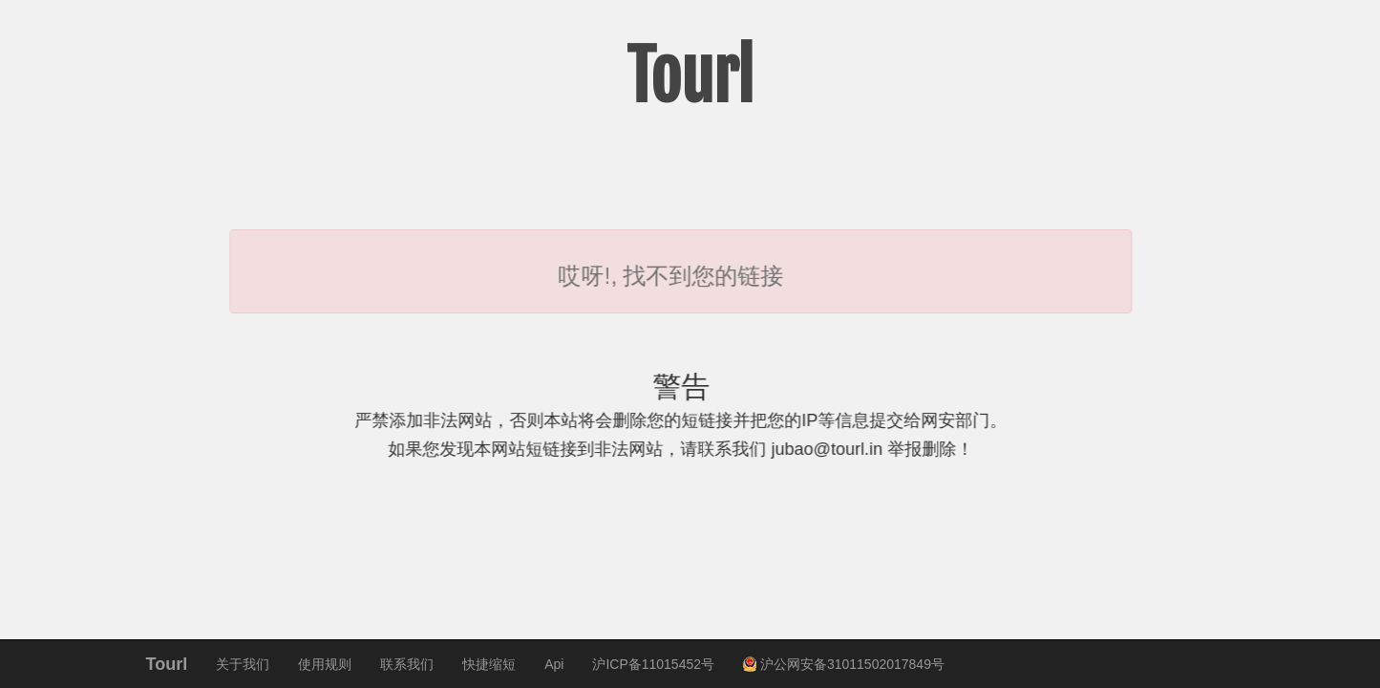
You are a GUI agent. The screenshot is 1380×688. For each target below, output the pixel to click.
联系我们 (407, 664)
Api (553, 664)
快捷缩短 (489, 664)
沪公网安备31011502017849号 (844, 664)
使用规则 (324, 664)
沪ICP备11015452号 (653, 664)
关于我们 (242, 664)
